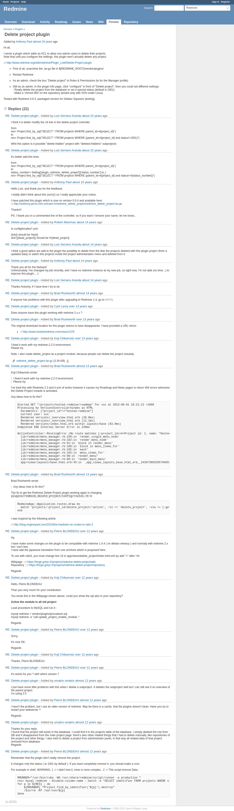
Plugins (19, 29)
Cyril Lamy (61, 306)
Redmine (105, 808)
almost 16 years (42, 41)
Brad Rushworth (64, 293)
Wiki (101, 22)
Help (23, 1)
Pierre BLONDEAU (66, 531)
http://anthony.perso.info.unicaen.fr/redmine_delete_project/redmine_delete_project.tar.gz (68, 203)
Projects (15, 1)
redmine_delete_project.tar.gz (34, 360)
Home (6, 1)
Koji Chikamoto (64, 338)
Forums (114, 22)
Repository (131, 22)
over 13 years (78, 306)
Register (225, 1)
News (89, 22)
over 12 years (89, 531)
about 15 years (92, 115)
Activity (45, 22)
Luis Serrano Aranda (67, 115)
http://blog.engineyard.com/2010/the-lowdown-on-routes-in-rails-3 (53, 524)
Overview (11, 22)
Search (148, 8)
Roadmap (61, 22)
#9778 (109, 299)
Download (28, 22)
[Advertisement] (199, 96)
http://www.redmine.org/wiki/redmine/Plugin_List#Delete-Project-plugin (49, 62)
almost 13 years (86, 366)
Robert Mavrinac (65, 222)
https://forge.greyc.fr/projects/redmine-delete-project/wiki (61, 561)
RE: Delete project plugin (21, 115)
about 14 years (86, 222)
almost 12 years (85, 680)
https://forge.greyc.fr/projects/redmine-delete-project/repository (67, 565)
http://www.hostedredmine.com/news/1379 (48, 331)
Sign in (215, 1)
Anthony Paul (24, 41)
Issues (76, 22)
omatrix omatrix (64, 680)
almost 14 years (86, 293)
